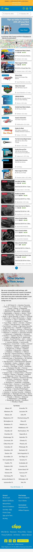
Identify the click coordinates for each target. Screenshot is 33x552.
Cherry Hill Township (18, 318)
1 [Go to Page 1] (16, 267)
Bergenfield (23, 308)
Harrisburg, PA (8, 476)
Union (14, 390)
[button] (27, 9)
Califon (22, 316)
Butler (4, 316)
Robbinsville (6, 377)
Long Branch (24, 345)
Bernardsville (25, 310)
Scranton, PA (23, 466)
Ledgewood (6, 344)
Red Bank (27, 374)
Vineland (27, 390)
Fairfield (5, 329)
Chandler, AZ (8, 431)
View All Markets (16, 487)
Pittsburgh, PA (23, 447)
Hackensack (8, 334)
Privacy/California (7, 535)
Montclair (26, 353)
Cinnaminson (7, 319)
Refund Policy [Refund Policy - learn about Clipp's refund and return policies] (7, 503)
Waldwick (27, 392)
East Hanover (25, 324)
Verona (20, 390)
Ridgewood (9, 376)
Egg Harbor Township (25, 326)
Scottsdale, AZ (23, 463)
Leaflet (16, 47)
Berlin (18, 310)
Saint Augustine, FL (23, 453)
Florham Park (27, 329)
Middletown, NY (23, 427)
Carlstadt (28, 316)
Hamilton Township (16, 335)
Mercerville (17, 350)
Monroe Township (17, 353)
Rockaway (14, 377)
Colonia (25, 321)
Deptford (28, 323)
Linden (22, 344)
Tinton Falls (17, 387)
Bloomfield (16, 311)
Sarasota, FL (23, 460)
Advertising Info (23, 507)
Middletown (17, 352)
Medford (25, 348)
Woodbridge (22, 398)
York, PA (23, 482)
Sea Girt (19, 381)
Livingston (16, 345)
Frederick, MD (8, 466)
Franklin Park (6, 331)
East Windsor (6, 326)
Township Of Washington (20, 389)
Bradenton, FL (8, 424)
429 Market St (11, 305)
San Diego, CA (23, 456)
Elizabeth (18, 327)
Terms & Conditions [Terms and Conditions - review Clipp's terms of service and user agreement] (8, 506)
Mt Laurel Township (13, 360)
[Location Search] (24, 14)
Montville (7, 355)
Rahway (6, 374)
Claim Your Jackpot (16, 2)
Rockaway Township (25, 377)
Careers (29, 532)
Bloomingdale (25, 311)
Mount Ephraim (16, 356)
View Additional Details (16, 4)
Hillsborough (25, 337)
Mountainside (18, 358)
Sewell (25, 381)
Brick (29, 313)
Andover (13, 306)
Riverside (25, 376)
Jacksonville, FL (8, 482)
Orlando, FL (23, 440)
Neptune (23, 360)
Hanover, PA (8, 472)
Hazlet (6, 337)
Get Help (5, 509)
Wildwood (24, 397)
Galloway (21, 331)
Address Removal (27, 535)
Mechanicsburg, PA (23, 418)
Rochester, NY (23, 450)
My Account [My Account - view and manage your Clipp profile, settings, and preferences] (6, 497)
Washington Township (18, 393)
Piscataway (28, 369)
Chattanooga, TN (8, 437)
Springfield (9, 385)
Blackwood (8, 311)
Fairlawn (11, 329)
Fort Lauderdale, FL (8, 460)
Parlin (20, 366)
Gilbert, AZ (8, 469)
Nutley (14, 363)
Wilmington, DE (23, 479)
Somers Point (7, 384)
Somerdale (25, 382)
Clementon (21, 319)
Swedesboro (8, 387)
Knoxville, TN (23, 408)
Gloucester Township (25, 332)
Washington (6, 393)
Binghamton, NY (8, 418)
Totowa (8, 389)
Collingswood (17, 321)
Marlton (18, 348)
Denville (21, 323)
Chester (28, 318)
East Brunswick (15, 324)
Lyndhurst (8, 347)
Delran (14, 323)
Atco (19, 306)
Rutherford (17, 379)
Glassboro (14, 332)
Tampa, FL (23, 476)
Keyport (14, 340)
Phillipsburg (19, 369)
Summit (25, 385)
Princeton (28, 373)
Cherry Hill (6, 318)
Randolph (19, 374)
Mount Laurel (27, 356)
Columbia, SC (8, 447)
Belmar (15, 308)
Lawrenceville (23, 342)
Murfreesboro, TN (23, 431)
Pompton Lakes (7, 373)
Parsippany (27, 366)
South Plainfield (25, 384)
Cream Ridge (6, 323)
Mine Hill (6, 353)
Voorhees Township (16, 392)
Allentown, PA (8, 411)
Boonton (16, 313)
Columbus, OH (8, 450)
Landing (28, 340)
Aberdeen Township (23, 305)
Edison (14, 326)
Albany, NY (8, 408)
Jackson (29, 339)
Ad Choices (17, 535)
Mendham (8, 350)
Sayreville (24, 379)
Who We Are (5, 532)
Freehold (14, 331)
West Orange (27, 395)
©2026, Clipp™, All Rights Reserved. (16, 544)
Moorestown (15, 355)
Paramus (5, 366)
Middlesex (8, 352)
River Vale (17, 376)
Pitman (9, 371)
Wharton (16, 397)
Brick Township (9, 315)
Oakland (21, 363)
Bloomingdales (7, 313)
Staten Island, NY (23, 469)
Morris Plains (25, 355)
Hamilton (5, 335)
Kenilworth (6, 340)
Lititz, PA (23, 414)
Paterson (24, 368)
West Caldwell (7, 395)
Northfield (7, 363)
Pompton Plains (18, 373)
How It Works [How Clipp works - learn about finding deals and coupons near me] (22, 500)
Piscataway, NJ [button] (27, 36)
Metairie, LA (23, 424)
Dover (6, 324)
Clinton (8, 321)
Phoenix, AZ (23, 443)
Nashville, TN (23, 437)
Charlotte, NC (8, 434)
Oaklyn (27, 363)
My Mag (5, 518)
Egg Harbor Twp (8, 327)
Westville (9, 397)
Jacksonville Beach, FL (8, 479)
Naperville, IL (23, 434)
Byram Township (12, 316)
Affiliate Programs (23, 510)
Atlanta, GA (8, 414)
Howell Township (14, 339)
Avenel (9, 308)
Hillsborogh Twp (15, 337)
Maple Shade (24, 347)
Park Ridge (13, 366)
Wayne (29, 393)
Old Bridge (19, 364)
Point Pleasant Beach (20, 371)
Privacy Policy (22, 532)
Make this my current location (9, 38)
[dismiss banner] (30, 19)
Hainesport (26, 334)
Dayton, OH (8, 453)
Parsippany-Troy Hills (13, 368)
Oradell (27, 364)
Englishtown (26, 327)
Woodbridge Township (12, 400)
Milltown (25, 352)
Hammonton (27, 335)
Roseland (8, 379)
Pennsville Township (8, 369)
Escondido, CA (8, 456)
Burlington (26, 315)
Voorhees (6, 392)
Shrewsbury (8, 382)
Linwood (29, 344)
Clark (14, 319)
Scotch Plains (10, 381)
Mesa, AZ (23, 421)
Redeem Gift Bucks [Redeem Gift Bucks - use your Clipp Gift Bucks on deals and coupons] (8, 500)
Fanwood (18, 329)
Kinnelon (21, 340)
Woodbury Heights (17, 401)
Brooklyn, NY (8, 427)
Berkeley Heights (9, 310)
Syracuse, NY (23, 472)
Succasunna (18, 385)
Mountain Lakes (7, 358)
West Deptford (17, 395)
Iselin (22, 339)
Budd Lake (18, 315)
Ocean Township (9, 364)
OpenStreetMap (23, 47)
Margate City (9, 348)
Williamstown (12, 398)
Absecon (6, 306)
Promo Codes (7, 512)
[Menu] (2, 8)
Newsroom (13, 532)
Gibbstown (6, 332)
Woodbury (24, 400)
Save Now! (24, 30)
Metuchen (25, 350)
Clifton (28, 319)
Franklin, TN (8, 463)
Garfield (29, 331)
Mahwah (16, 347)
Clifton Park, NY (8, 443)
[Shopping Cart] (30, 8)
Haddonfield (17, 334)
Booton (23, 313)
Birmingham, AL (8, 421)
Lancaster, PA (23, 411)
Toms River (26, 387)
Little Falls (8, 345)
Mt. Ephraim (27, 358)
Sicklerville (17, 382)
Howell (5, 339)
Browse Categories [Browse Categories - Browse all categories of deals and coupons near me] (24, 497)
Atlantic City (26, 306)
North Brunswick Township (22, 361)
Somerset (16, 384)
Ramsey (13, 374)
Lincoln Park (14, 344)
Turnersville (7, 390)
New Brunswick (7, 361)
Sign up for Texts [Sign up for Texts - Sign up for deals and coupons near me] (7, 515)
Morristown (6, 356)
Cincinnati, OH (8, 440)
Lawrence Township (11, 342)
